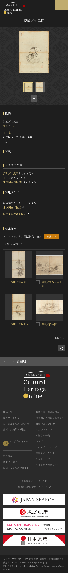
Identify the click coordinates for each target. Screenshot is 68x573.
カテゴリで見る (11, 417)
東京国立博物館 (12, 182)
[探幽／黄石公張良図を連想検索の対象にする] (38, 282)
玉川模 (7, 132)
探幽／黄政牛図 (19, 324)
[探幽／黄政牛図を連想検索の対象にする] (7, 324)
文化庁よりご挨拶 (45, 423)
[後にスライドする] (60, 338)
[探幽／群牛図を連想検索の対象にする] (38, 324)
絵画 (5, 125)
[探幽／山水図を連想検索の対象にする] (7, 282)
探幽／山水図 (18, 282)
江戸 (13, 125)
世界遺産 (8, 456)
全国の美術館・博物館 (15, 429)
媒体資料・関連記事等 (47, 412)
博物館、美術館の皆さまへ (50, 417)
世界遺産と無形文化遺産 (16, 423)
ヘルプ (39, 441)
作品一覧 (8, 412)
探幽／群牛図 (49, 324)
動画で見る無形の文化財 (16, 467)
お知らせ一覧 (43, 435)
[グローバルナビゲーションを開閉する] (61, 5)
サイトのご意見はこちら (49, 465)
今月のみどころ (44, 429)
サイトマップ (43, 459)
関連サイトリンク (45, 453)
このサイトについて (46, 447)
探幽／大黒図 (10, 173)
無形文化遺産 (10, 462)
